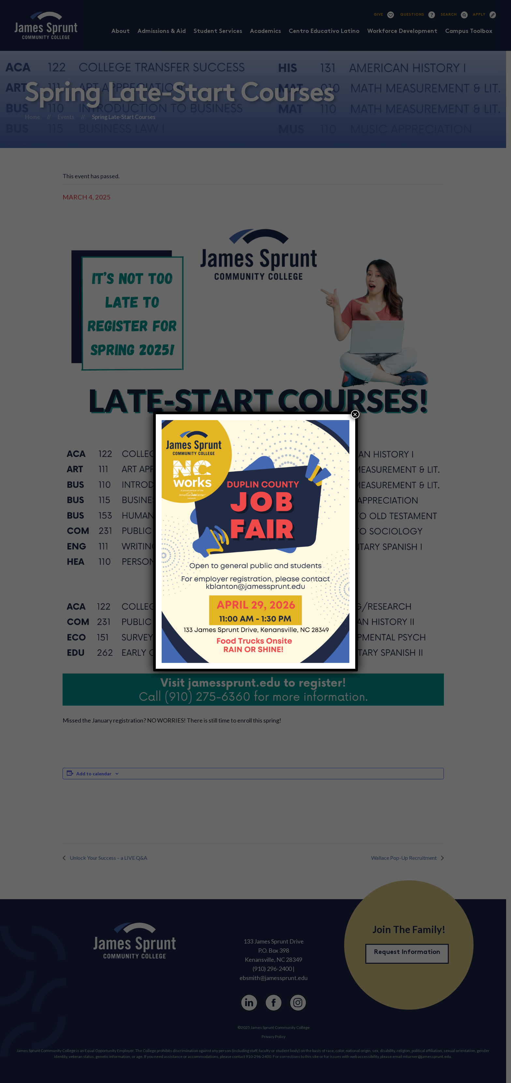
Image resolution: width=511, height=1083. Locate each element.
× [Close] (355, 414)
